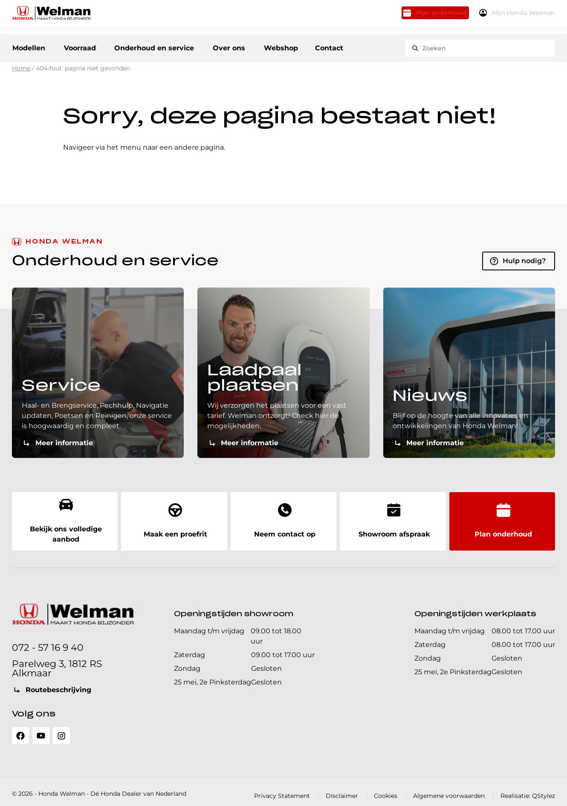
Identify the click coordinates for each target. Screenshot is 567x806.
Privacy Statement (282, 788)
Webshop (297, 47)
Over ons (241, 47)
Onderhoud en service (163, 47)
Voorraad (85, 47)
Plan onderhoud (422, 16)
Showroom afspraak (393, 519)
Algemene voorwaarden (449, 788)
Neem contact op (283, 519)
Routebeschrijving (58, 682)
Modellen (28, 47)
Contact (345, 47)
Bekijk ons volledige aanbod (65, 519)
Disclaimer (342, 788)
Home (21, 73)
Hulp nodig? (524, 265)
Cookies (385, 788)
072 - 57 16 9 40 (48, 640)
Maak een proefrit (174, 519)
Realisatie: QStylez (527, 788)
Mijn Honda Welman (519, 16)
